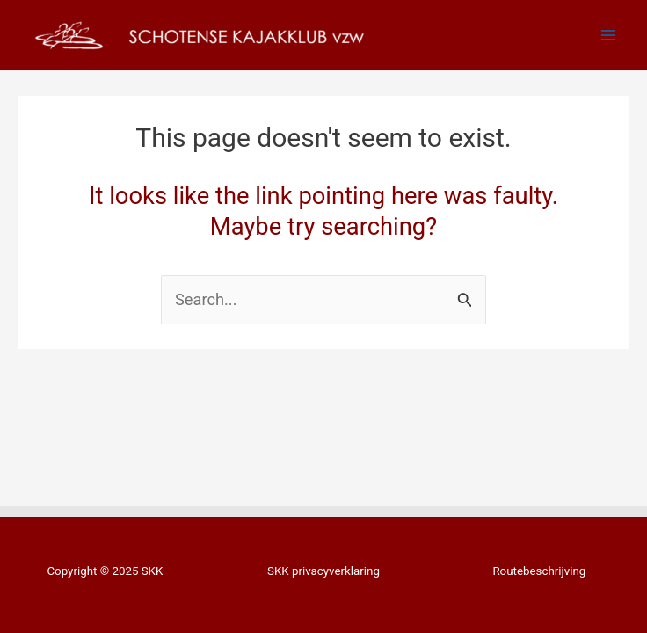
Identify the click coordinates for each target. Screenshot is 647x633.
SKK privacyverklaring (323, 571)
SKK (410, 35)
